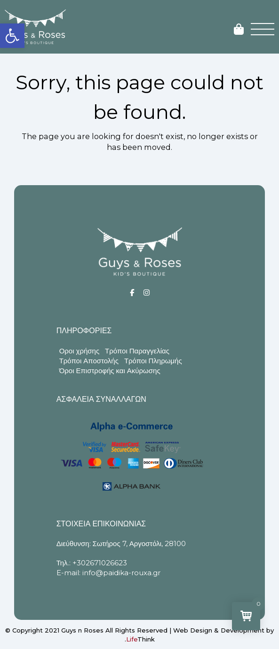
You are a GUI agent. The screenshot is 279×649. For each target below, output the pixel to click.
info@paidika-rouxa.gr (121, 572)
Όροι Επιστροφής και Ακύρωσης (109, 370)
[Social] (132, 292)
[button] (12, 35)
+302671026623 (99, 562)
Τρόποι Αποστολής (89, 360)
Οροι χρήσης (79, 350)
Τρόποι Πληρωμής (153, 360)
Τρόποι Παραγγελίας (137, 350)
